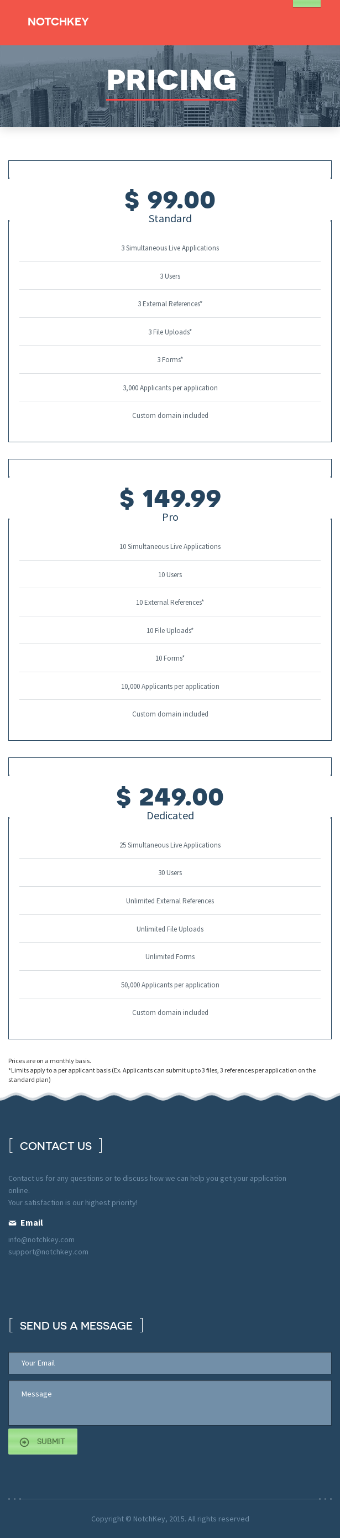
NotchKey (58, 21)
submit (51, 1441)
